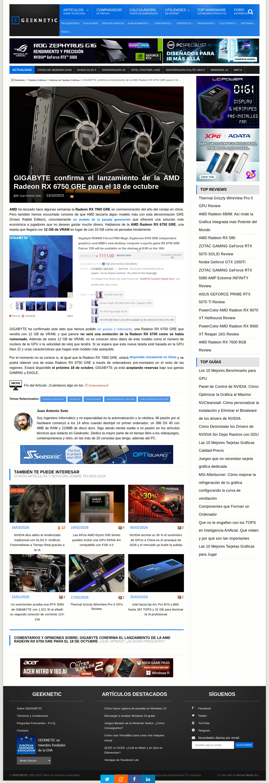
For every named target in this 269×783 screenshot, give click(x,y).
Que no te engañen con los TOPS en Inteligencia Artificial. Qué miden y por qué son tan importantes (229, 369)
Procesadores (70, 23)
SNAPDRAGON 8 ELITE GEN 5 (185, 70)
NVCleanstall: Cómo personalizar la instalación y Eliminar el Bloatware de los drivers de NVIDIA (228, 308)
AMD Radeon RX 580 (214, 215)
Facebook (202, 708)
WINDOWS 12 (219, 70)
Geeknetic (21, 80)
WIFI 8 (238, 70)
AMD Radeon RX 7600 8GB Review (225, 272)
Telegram (201, 730)
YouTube (201, 723)
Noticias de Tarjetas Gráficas (70, 80)
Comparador (109, 11)
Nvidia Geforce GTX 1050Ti (218, 230)
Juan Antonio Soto (34, 196)
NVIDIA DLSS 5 (86, 70)
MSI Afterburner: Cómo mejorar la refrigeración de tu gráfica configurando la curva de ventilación (228, 350)
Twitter (200, 716)
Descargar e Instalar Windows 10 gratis (132, 720)
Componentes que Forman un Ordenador (228, 360)
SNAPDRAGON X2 (113, 70)
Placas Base (90, 23)
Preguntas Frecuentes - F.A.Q (38, 723)
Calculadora (143, 11)
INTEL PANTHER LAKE (145, 70)
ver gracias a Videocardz (114, 329)
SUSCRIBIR (202, 753)
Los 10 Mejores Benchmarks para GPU (227, 289)
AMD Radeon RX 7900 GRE (128, 399)
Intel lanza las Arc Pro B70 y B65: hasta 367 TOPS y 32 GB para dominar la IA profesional (156, 610)
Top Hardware (212, 11)
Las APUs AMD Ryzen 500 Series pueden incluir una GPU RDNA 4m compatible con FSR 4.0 (97, 540)
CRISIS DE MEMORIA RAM (54, 70)
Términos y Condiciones (34, 716)
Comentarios (99, 385)
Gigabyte (78, 399)
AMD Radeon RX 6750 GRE (165, 399)
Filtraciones (98, 399)
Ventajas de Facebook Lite (123, 765)
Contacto (23, 730)
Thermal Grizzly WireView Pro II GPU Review (96, 607)
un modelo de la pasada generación (102, 219)
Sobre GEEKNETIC (31, 708)
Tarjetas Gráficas (113, 23)
